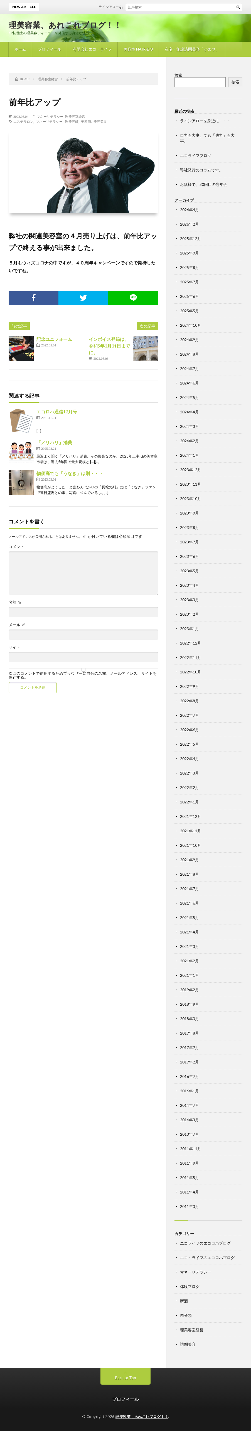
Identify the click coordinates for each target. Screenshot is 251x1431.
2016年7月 (189, 1076)
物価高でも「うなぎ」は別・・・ (69, 473)
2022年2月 (189, 787)
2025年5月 (189, 310)
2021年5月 (189, 917)
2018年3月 (189, 1018)
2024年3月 (189, 426)
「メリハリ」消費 (54, 442)
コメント (16, 547)
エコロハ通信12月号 (56, 411)
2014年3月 (189, 1119)
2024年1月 (189, 455)
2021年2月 (189, 960)
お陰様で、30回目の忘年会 (203, 184)
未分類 (186, 1315)
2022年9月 (189, 686)
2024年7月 (189, 368)
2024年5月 (189, 397)
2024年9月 (189, 339)
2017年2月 (189, 1062)
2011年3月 (189, 1206)
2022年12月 (190, 643)
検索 (178, 75)
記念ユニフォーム (54, 339)
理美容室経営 (75, 116)
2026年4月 (189, 209)
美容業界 (100, 121)
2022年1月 (189, 802)
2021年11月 (190, 830)
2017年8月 (189, 1033)
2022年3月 (189, 773)
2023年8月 (189, 527)
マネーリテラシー (50, 116)
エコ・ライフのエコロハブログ (207, 1257)
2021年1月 (189, 975)
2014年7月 (189, 1105)
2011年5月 (189, 1177)
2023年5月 (189, 570)
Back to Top (125, 1377)
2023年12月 (190, 469)
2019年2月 (189, 989)
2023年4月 (189, 585)
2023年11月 (190, 484)
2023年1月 (189, 628)
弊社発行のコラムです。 (201, 170)
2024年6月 (189, 383)
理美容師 (71, 121)
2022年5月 (189, 744)
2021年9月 (189, 859)
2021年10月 (190, 845)
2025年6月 (189, 296)
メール (17, 625)
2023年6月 (189, 556)
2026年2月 (189, 224)
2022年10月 (190, 672)
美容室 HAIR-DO (138, 49)
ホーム (20, 49)
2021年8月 (189, 874)
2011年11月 (190, 1148)
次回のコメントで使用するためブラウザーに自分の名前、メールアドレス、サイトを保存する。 (83, 675)
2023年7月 (189, 542)
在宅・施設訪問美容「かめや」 (192, 49)
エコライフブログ (195, 155)
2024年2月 (189, 440)
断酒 (184, 1300)
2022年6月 (189, 729)
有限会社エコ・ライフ (92, 49)
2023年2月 (189, 614)
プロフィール (49, 49)
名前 (15, 602)
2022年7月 (189, 715)
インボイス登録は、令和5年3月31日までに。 (109, 345)
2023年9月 (189, 513)
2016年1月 (189, 1090)
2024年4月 (189, 411)
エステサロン (23, 121)
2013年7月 (189, 1134)
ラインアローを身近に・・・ (126, 7)
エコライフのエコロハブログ (205, 1243)
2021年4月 (189, 932)
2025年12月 (190, 238)
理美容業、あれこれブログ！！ (65, 25)
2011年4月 (189, 1192)
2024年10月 (190, 325)
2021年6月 (189, 903)
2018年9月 (189, 1004)
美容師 (86, 121)
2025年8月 (189, 267)
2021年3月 (189, 946)
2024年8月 (189, 354)
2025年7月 (189, 281)
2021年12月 (190, 816)
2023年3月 (189, 599)
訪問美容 (188, 1344)
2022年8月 (189, 700)
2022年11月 (190, 657)
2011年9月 (189, 1163)
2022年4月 (189, 758)
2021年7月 (189, 888)
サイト (14, 647)
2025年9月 (189, 253)
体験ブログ (190, 1286)
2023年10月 (190, 498)
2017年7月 (189, 1047)
